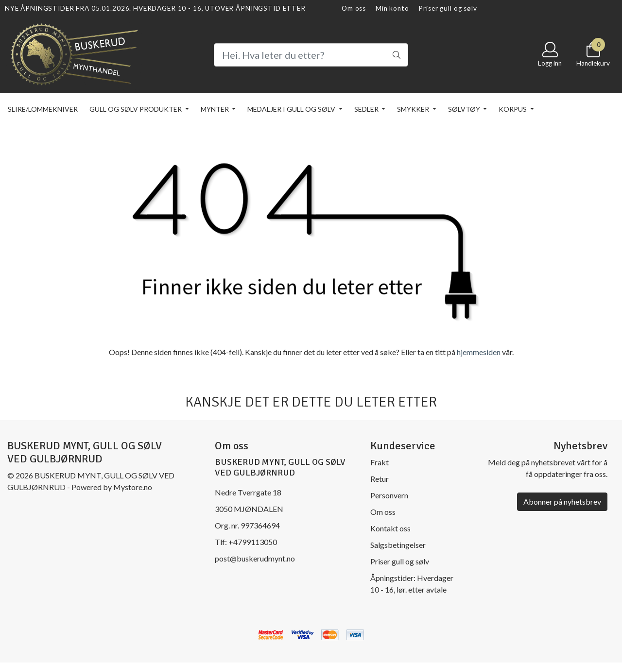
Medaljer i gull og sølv (292, 109)
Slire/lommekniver (43, 109)
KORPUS (513, 109)
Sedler (367, 109)
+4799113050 (252, 541)
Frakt (379, 462)
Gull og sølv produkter (136, 109)
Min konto (392, 8)
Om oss (354, 8)
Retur (379, 478)
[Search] (311, 55)
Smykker (414, 109)
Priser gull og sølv (447, 8)
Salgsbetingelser (398, 544)
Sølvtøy (465, 109)
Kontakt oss (390, 528)
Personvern (389, 495)
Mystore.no (132, 487)
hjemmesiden (479, 352)
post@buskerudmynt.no (255, 558)
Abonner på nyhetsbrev (562, 501)
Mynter (215, 109)
